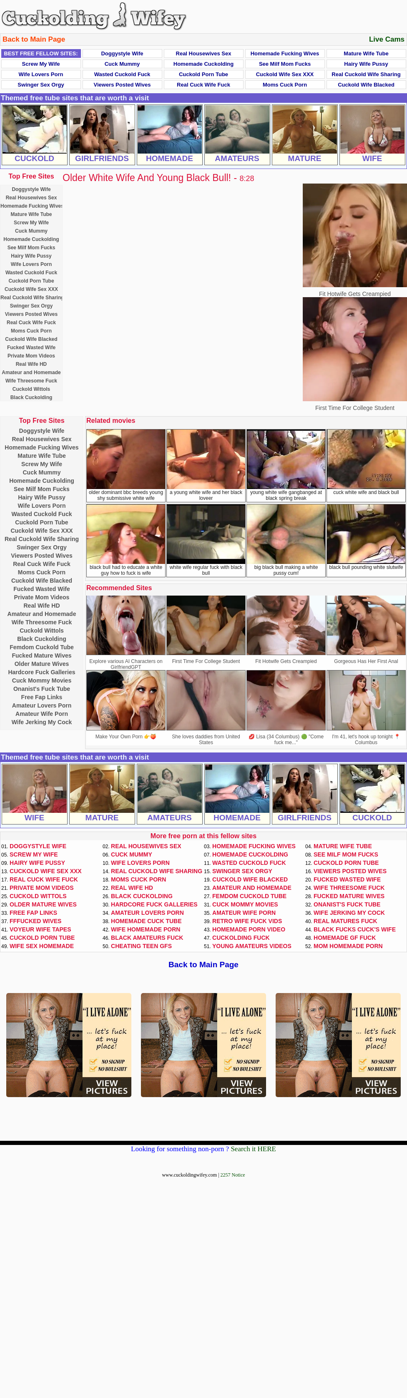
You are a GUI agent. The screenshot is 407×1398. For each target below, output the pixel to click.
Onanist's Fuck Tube (41, 688)
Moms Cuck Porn (285, 85)
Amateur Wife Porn (41, 713)
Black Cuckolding (31, 397)
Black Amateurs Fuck (147, 937)
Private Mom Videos (31, 356)
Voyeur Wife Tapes (40, 929)
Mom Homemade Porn (348, 946)
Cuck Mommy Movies (41, 680)
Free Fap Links (42, 697)
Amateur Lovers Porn (41, 705)
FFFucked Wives (35, 921)
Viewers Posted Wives (122, 85)
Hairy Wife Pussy (366, 64)
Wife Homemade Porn (145, 929)
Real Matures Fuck (345, 921)
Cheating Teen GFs (141, 946)
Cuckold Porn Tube (203, 74)
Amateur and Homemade (31, 372)
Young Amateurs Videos (251, 946)
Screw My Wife (41, 64)
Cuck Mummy (122, 64)
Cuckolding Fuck (241, 937)
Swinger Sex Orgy (41, 85)
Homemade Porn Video (248, 929)
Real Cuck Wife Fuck (203, 85)
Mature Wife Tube (366, 53)
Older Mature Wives (42, 664)
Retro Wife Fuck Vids (247, 921)
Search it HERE (253, 1149)
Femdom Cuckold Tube (42, 647)
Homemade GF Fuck (345, 937)
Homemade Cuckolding (203, 64)
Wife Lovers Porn (41, 74)
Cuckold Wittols (31, 389)
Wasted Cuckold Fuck (122, 74)
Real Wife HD (31, 364)
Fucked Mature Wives (41, 655)
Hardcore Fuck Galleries (41, 672)
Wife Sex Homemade (42, 946)
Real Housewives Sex (203, 53)
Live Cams (386, 39)
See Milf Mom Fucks (285, 64)
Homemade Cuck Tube (146, 921)
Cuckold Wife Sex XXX (285, 74)
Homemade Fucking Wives (285, 53)
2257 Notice (233, 1175)
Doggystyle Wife (122, 53)
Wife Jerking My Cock (42, 722)
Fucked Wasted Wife (31, 347)
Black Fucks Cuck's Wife (355, 929)
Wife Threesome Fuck (31, 381)
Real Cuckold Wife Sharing (366, 74)
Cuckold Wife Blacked (366, 85)
